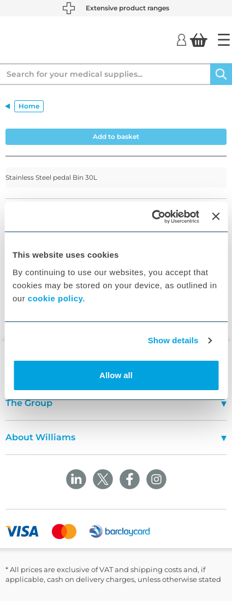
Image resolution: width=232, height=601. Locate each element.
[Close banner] (215, 216)
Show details (173, 340)
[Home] (223, 39)
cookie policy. (56, 298)
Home (29, 106)
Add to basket (116, 136)
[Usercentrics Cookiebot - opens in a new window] (152, 217)
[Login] (181, 39)
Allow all (116, 375)
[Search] (221, 74)
